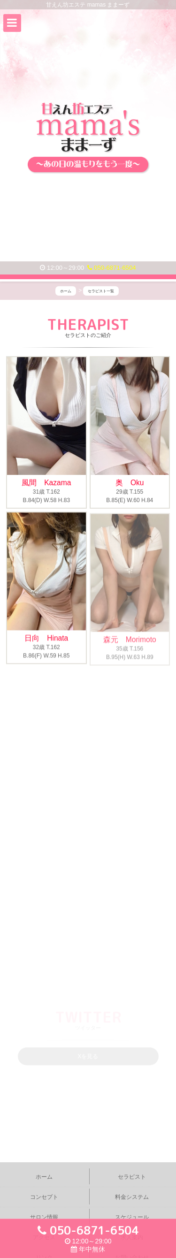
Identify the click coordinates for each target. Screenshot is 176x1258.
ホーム (44, 1177)
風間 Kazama (46, 483)
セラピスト (132, 1177)
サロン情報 (44, 1217)
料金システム (132, 1197)
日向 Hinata (46, 639)
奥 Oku (129, 483)
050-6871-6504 (111, 267)
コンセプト (44, 1197)
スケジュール (132, 1217)
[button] (12, 23)
